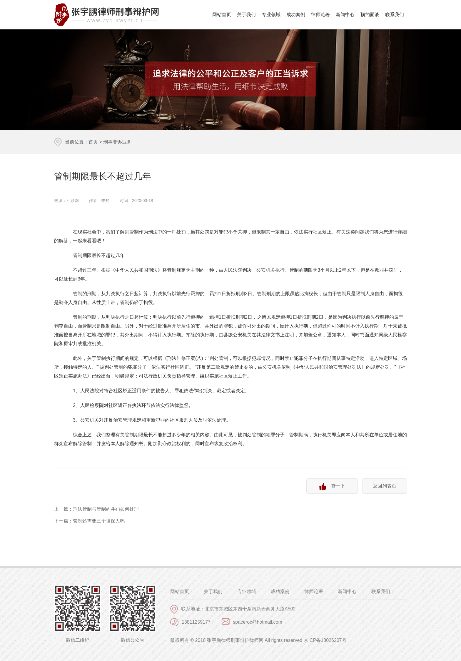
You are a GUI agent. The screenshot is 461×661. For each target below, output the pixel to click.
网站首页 (221, 14)
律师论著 (320, 14)
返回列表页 (384, 485)
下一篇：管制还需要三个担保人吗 (89, 520)
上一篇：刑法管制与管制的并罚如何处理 (96, 509)
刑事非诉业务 (117, 141)
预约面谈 (369, 14)
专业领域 (271, 14)
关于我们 (246, 14)
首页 (93, 141)
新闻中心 (345, 14)
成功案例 (295, 14)
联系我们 (394, 14)
